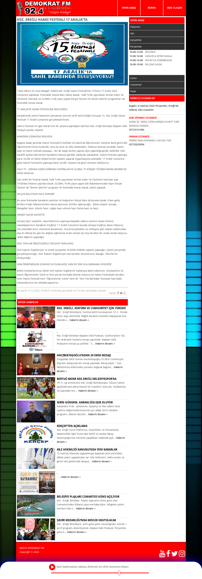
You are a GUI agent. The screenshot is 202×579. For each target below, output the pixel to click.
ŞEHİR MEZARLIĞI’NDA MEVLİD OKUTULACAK (86, 520)
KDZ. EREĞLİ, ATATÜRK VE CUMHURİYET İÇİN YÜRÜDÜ (91, 308)
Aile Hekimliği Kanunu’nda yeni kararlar (87, 449)
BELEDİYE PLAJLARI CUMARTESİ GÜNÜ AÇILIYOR (88, 496)
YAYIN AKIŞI (129, 7)
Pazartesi (135, 26)
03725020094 (136, 144)
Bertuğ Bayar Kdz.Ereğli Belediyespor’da (86, 379)
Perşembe (136, 46)
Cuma (133, 78)
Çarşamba (135, 40)
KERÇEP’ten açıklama (72, 426)
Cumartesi (136, 84)
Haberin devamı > (79, 320)
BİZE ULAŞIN (174, 7)
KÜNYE (152, 7)
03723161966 (136, 129)
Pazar (133, 91)
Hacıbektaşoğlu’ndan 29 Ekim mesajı (84, 355)
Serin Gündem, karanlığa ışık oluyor (85, 402)
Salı (132, 33)
